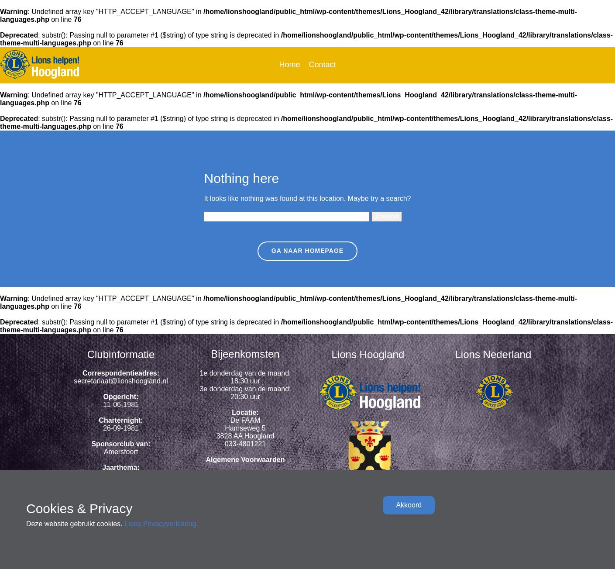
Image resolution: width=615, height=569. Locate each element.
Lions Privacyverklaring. (161, 524)
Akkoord (409, 505)
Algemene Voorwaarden (245, 459)
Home (289, 64)
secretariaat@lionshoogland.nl (121, 381)
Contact (322, 64)
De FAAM (245, 420)
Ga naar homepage (307, 250)
